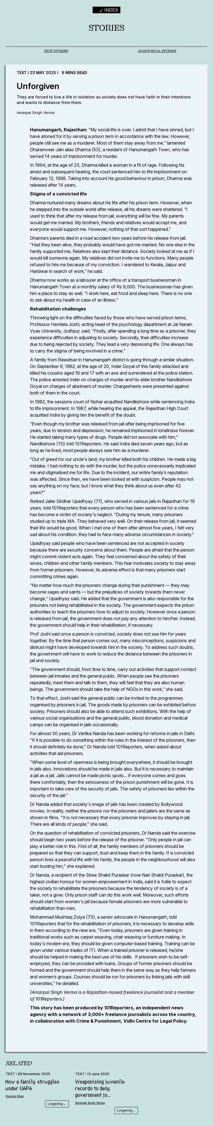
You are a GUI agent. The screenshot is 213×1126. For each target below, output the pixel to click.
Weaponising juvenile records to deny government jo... (100, 1089)
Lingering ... (57, 1105)
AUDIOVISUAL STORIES (157, 51)
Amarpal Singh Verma (36, 113)
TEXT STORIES (56, 51)
